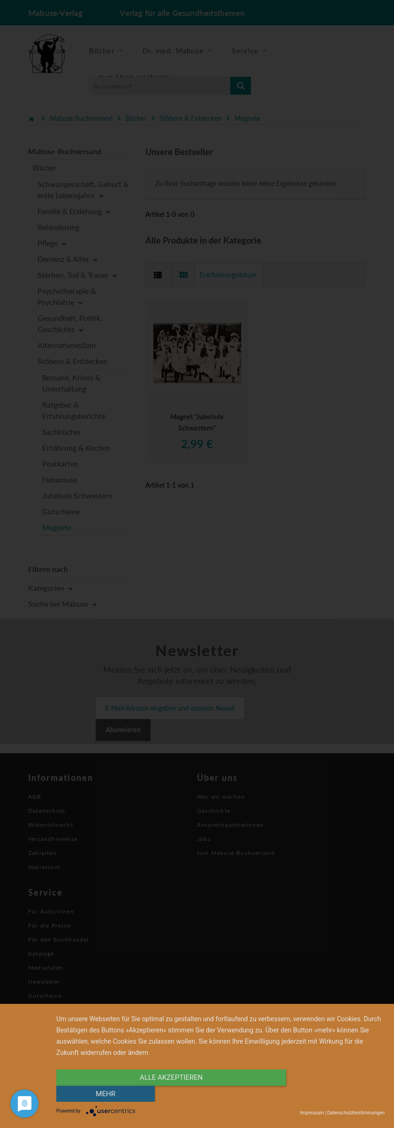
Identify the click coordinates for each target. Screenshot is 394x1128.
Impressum (312, 1112)
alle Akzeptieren (171, 1094)
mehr (335, 1094)
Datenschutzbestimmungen (356, 1112)
